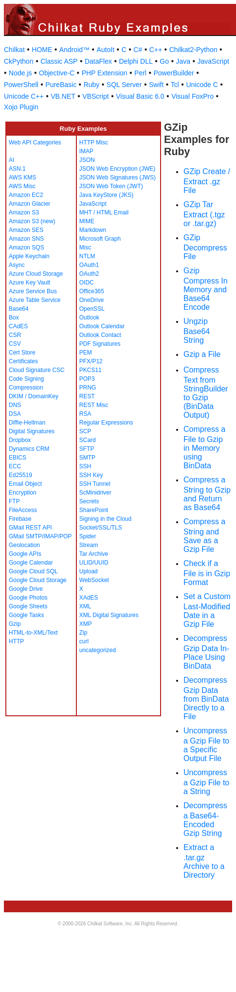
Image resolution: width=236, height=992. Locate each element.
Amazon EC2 (26, 195)
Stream (88, 545)
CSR (15, 335)
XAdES (88, 597)
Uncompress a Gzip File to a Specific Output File (206, 744)
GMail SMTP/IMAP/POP (40, 536)
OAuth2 (89, 273)
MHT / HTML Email (103, 212)
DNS (15, 405)
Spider (87, 536)
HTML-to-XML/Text (33, 632)
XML (85, 606)
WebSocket (94, 580)
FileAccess (23, 510)
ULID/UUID (94, 562)
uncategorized (97, 650)
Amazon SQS (26, 247)
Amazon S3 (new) (32, 221)
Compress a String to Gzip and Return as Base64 (207, 494)
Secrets (89, 501)
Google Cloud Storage (38, 580)
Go (164, 61)
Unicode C (202, 85)
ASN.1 (17, 168)
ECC (15, 466)
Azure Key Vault (29, 282)
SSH (85, 466)
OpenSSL (92, 308)
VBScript (95, 96)
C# (137, 49)
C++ (155, 49)
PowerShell (21, 85)
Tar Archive (93, 553)
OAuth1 (89, 265)
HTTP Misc (93, 142)
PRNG (87, 387)
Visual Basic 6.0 (140, 96)
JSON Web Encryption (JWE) (117, 168)
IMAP (86, 151)
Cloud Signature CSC (37, 370)
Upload (88, 571)
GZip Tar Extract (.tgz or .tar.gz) (204, 214)
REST (87, 396)
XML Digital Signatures (109, 615)
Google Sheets (28, 606)
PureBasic (60, 85)
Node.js (20, 73)
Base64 (19, 308)
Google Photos (28, 597)
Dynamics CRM (29, 448)
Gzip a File (201, 354)
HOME (42, 49)
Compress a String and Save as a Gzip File (204, 535)
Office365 (91, 291)
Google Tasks (26, 615)
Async (17, 265)
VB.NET (63, 96)
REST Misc (94, 405)
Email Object (25, 483)
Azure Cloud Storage (36, 273)
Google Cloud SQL (33, 571)
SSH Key (91, 475)
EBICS (17, 457)
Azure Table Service (35, 300)
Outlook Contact (100, 335)
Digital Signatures (31, 431)
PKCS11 (90, 370)
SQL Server (124, 85)
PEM (85, 352)
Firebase (20, 518)
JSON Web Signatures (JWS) (117, 177)
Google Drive (26, 588)
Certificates (23, 361)
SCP (85, 431)
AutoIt (106, 49)
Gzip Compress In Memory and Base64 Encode (205, 288)
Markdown (92, 230)
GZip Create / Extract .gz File (206, 181)
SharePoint (93, 510)
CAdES (18, 326)
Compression (26, 387)
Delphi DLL (135, 61)
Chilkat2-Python (193, 49)
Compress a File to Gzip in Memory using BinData (204, 447)
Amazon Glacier (29, 203)
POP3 (87, 378)
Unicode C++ (24, 96)
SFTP (86, 448)
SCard (87, 440)
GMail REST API (30, 527)
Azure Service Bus (33, 291)
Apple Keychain (29, 256)
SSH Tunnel (94, 483)
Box (14, 317)
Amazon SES (26, 230)
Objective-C (56, 73)
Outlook (89, 317)
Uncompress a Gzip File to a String (206, 782)
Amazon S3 (24, 212)
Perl (140, 73)
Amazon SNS (26, 238)
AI (11, 160)
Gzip (15, 623)
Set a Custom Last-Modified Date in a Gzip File (207, 610)
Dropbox (20, 440)
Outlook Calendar (102, 326)
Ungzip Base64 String (196, 330)
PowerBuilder (173, 73)
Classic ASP (58, 61)
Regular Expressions (106, 422)
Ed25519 (20, 475)
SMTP (87, 457)
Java (183, 61)
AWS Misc (22, 186)
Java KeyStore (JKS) (106, 195)
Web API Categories (35, 142)
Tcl (175, 85)
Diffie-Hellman (27, 422)
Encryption (22, 492)
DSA (15, 413)
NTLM (87, 256)
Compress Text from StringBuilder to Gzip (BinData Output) (205, 392)
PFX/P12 (91, 361)
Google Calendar (31, 562)
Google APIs (25, 553)
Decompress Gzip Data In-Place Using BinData (206, 652)
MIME (86, 221)
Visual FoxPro (192, 96)
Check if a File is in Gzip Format (206, 572)
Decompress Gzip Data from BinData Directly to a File (206, 698)
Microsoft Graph (100, 238)
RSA (85, 413)
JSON (87, 160)
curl (84, 641)
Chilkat (14, 49)
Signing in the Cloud (105, 518)
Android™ (74, 49)
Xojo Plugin (21, 107)
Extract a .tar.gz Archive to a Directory (203, 861)
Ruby (92, 85)
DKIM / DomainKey (33, 396)
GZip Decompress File (205, 247)
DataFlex (98, 61)
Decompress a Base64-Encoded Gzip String (205, 819)
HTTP (16, 641)
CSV (15, 343)
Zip (83, 632)
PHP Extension (104, 73)
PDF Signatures (100, 343)
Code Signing (26, 378)
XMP (85, 623)
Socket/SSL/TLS (100, 527)
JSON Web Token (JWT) (111, 186)
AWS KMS (22, 177)
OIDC (86, 282)
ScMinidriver (95, 492)
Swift (156, 85)
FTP (14, 501)
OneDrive (91, 300)
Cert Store (22, 352)
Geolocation (24, 545)
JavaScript (213, 61)
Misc (85, 247)
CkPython (19, 61)
